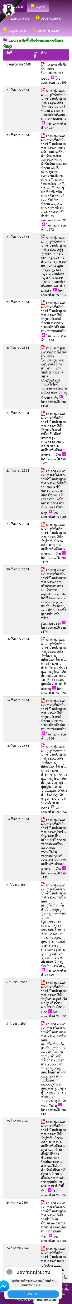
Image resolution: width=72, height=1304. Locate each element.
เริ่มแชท (33, 1294)
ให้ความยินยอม (46, 1299)
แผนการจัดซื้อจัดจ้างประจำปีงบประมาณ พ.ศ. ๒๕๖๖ (53, 71)
